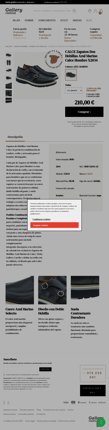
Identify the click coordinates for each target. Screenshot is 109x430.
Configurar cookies (42, 219)
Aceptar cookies (40, 225)
